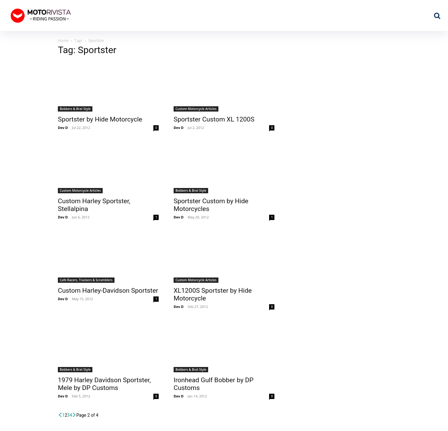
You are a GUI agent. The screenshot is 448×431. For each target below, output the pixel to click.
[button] (437, 15)
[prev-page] (60, 415)
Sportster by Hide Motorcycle (100, 119)
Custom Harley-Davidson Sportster (108, 290)
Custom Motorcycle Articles (196, 109)
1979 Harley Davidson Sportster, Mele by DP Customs (104, 384)
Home (63, 40)
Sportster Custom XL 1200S (214, 119)
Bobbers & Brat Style (75, 109)
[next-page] (74, 415)
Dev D (63, 127)
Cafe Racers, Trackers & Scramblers (86, 280)
